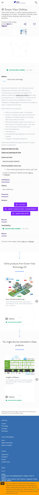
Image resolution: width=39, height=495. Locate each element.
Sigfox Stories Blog (6, 442)
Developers (4, 431)
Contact (3, 423)
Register (4, 26)
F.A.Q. (3, 471)
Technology (4, 426)
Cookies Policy (5, 462)
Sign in (8, 24)
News (3, 440)
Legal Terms (5, 454)
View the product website (11, 161)
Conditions (4, 457)
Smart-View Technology (15, 79)
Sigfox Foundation (6, 445)
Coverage (4, 428)
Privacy (3, 459)
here (35, 489)
